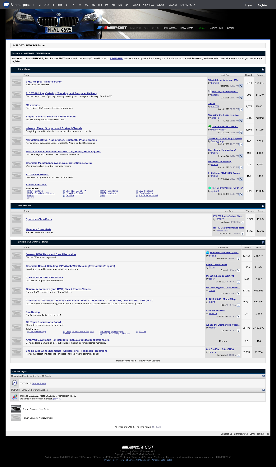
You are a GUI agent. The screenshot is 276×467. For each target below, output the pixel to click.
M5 (107, 4)
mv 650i (215, 106)
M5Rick (214, 164)
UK (103, 195)
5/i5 (60, 4)
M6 (113, 4)
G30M (212, 290)
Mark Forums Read (126, 360)
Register (262, 5)
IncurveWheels (218, 129)
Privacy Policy (111, 459)
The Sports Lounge (37, 331)
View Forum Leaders (149, 360)
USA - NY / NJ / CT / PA (76, 191)
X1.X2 (136, 4)
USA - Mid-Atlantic (110, 191)
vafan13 (215, 117)
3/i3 (46, 4)
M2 (87, 4)
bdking (212, 255)
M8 (120, 4)
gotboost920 (222, 230)
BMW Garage (170, 28)
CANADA (70, 195)
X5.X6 (160, 4)
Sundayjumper (218, 141)
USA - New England (74, 193)
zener (211, 278)
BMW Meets (186, 28)
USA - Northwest (109, 193)
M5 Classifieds (24, 206)
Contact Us (226, 433)
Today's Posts (216, 28)
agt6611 (215, 191)
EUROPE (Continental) (148, 195)
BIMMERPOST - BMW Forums (249, 433)
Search (230, 28)
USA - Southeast (146, 191)
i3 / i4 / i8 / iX (188, 4)
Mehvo (214, 152)
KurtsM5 (215, 82)
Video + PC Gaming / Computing (116, 334)
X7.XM (173, 4)
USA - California (36, 191)
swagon (215, 94)
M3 (93, 4)
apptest (212, 352)
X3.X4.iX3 (148, 4)
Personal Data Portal (161, 459)
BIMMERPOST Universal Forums (33, 242)
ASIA (31, 198)
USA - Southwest (146, 193)
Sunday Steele (39, 383)
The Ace (213, 313)
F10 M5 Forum (24, 69)
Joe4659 (57, 398)
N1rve (212, 267)
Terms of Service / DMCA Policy (134, 459)
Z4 (126, 4)
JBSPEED (220, 219)
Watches (142, 331)
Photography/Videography (113, 331)
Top (267, 433)
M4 (100, 4)
